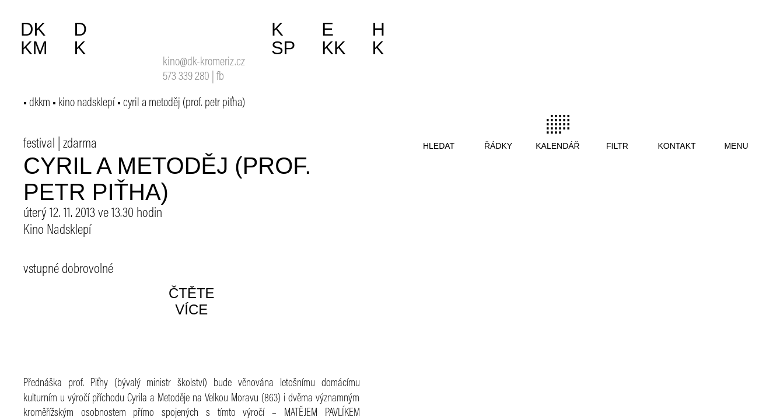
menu (736, 145)
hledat (438, 145)
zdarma (80, 144)
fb (220, 77)
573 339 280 (186, 77)
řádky (498, 145)
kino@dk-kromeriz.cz (204, 63)
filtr (617, 145)
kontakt (676, 145)
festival (39, 144)
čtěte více (192, 301)
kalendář (557, 145)
